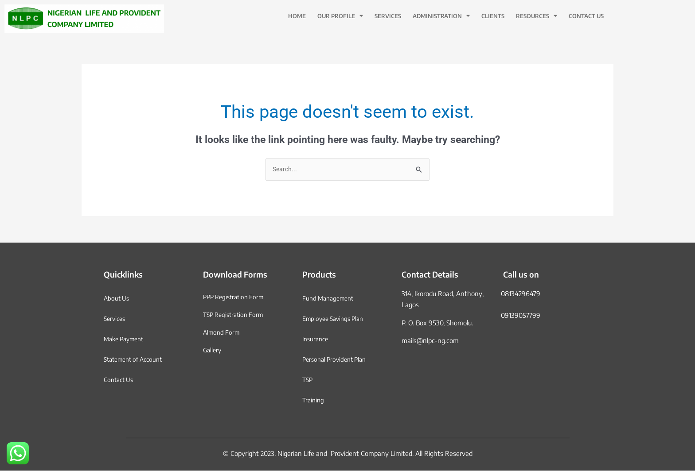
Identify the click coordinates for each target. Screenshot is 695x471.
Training (314, 401)
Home (297, 15)
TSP (308, 380)
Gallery (213, 351)
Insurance (316, 340)
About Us (117, 299)
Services (388, 15)
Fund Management (330, 299)
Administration (441, 16)
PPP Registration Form (236, 297)
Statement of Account (136, 360)
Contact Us (586, 15)
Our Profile (340, 16)
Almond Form (222, 333)
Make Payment (126, 340)
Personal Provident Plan (337, 360)
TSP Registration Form (236, 315)
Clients (492, 15)
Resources (536, 16)
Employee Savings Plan (336, 319)
